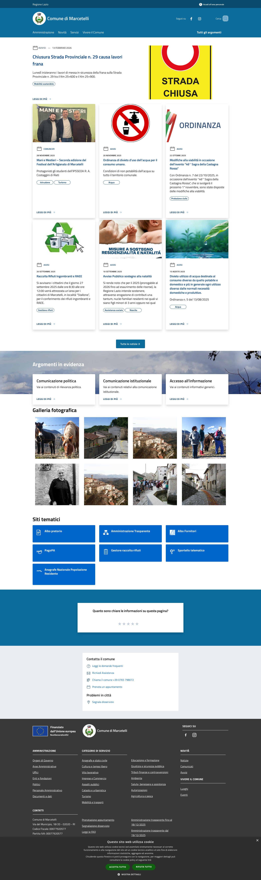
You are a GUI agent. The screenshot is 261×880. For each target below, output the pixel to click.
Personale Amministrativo (47, 790)
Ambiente (136, 778)
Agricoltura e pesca (142, 796)
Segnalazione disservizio (95, 826)
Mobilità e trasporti (93, 802)
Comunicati (46, 149)
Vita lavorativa (90, 772)
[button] (130, 874)
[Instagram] (194, 18)
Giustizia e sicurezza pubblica (147, 766)
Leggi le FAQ (89, 832)
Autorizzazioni (139, 790)
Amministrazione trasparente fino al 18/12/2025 (151, 822)
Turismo (86, 796)
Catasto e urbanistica (94, 790)
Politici (36, 784)
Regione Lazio (40, 4)
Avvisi (42, 48)
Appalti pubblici (90, 784)
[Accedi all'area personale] (211, 4)
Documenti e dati (42, 796)
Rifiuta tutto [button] (144, 866)
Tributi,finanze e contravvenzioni (149, 772)
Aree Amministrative (44, 766)
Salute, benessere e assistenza (148, 784)
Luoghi (184, 789)
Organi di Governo (43, 760)
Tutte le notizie (130, 344)
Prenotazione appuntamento (98, 820)
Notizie (184, 760)
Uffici (35, 772)
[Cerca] (224, 18)
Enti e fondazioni (42, 778)
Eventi (184, 795)
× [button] (257, 840)
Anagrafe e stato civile (94, 760)
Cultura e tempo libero (94, 766)
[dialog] (130, 858)
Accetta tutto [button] (117, 867)
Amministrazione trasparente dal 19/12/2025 (149, 832)
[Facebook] (186, 18)
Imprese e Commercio (94, 778)
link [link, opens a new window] (149, 860)
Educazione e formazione (145, 760)
